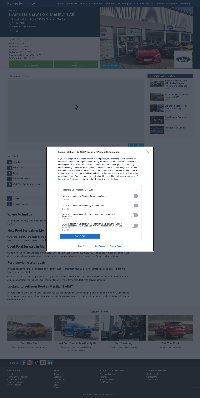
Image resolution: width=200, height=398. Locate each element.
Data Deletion (84, 246)
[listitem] (100, 189)
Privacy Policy (116, 246)
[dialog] (100, 199)
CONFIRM (80, 236)
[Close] (148, 152)
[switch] (134, 196)
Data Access (99, 246)
